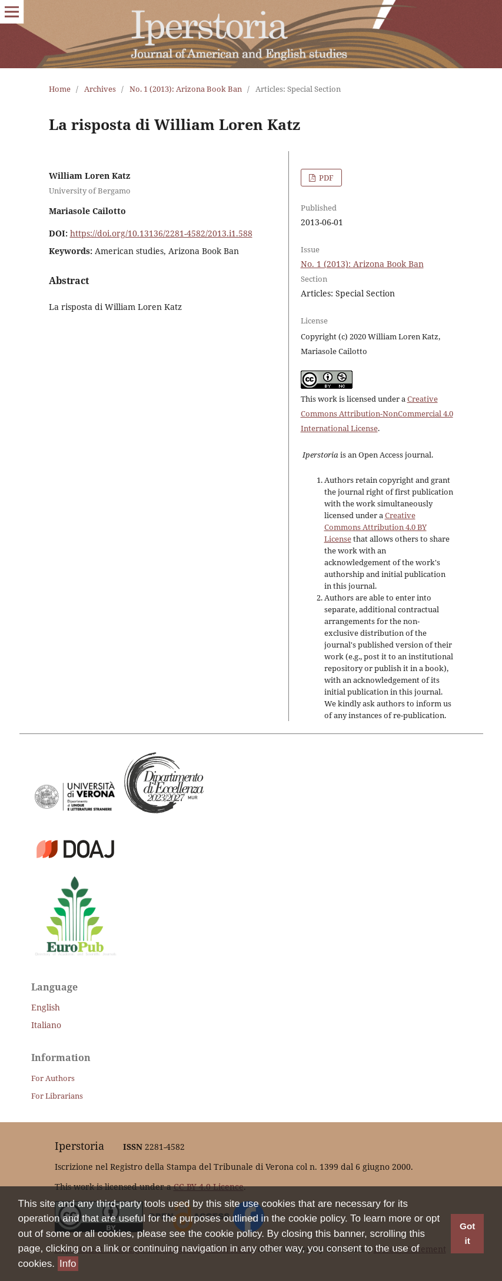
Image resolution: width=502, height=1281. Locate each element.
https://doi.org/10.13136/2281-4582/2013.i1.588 (161, 233)
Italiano (46, 1024)
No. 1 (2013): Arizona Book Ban (185, 89)
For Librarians (57, 1095)
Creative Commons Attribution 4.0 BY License (375, 527)
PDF (325, 177)
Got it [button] (467, 1233)
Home (60, 89)
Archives (100, 89)
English (45, 1007)
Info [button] (67, 1263)
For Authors (53, 1078)
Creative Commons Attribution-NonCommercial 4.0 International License (377, 413)
